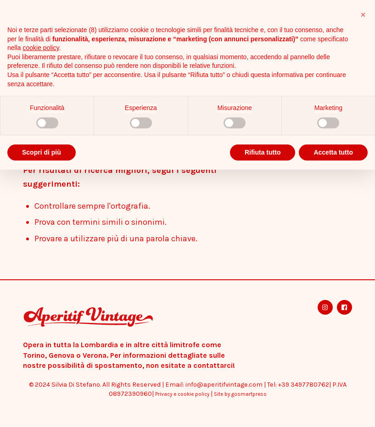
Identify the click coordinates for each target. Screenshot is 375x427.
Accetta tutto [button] (333, 152)
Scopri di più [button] (41, 152)
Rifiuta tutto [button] (263, 152)
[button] (363, 14)
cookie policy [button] (40, 47)
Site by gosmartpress (240, 394)
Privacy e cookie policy (182, 394)
